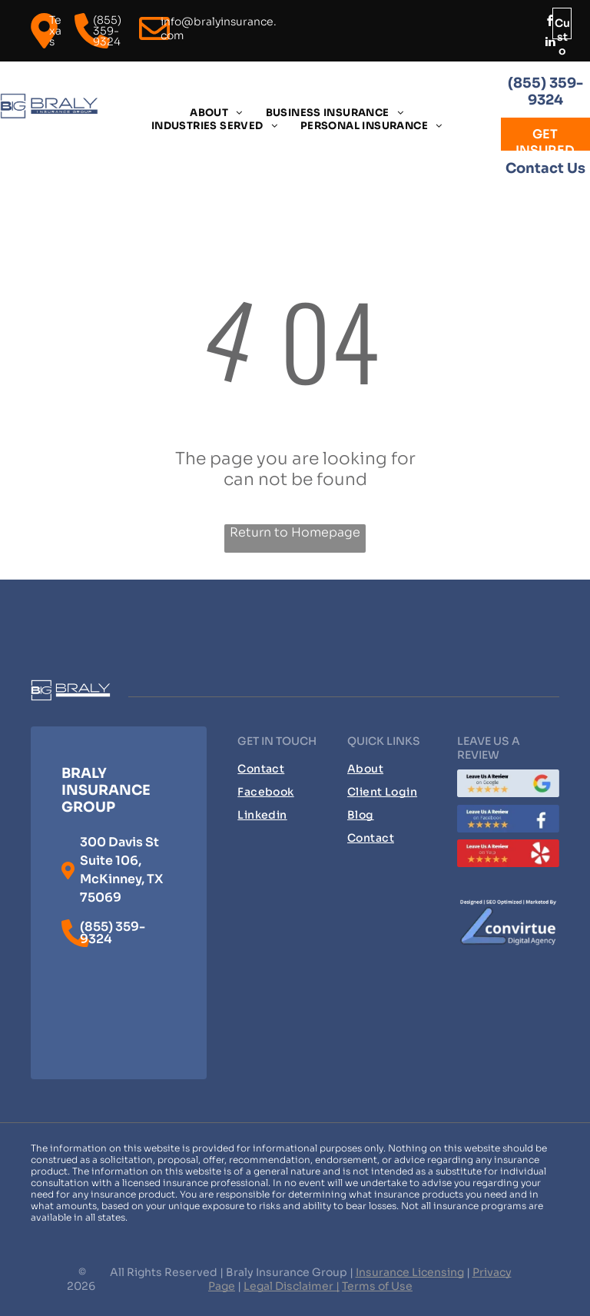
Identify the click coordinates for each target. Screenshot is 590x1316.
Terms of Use (377, 1286)
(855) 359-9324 (545, 91)
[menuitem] (216, 112)
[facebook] (550, 22)
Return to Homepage (295, 532)
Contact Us (545, 168)
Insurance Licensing (410, 1272)
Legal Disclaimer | (292, 1286)
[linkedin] (550, 43)
